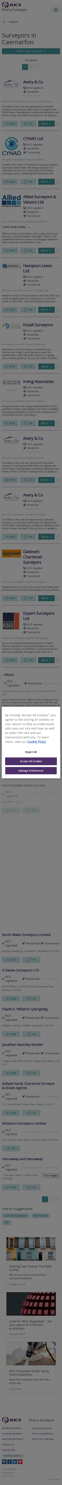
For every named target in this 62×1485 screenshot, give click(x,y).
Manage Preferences (31, 770)
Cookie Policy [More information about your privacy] (36, 742)
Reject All (31, 752)
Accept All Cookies (31, 761)
